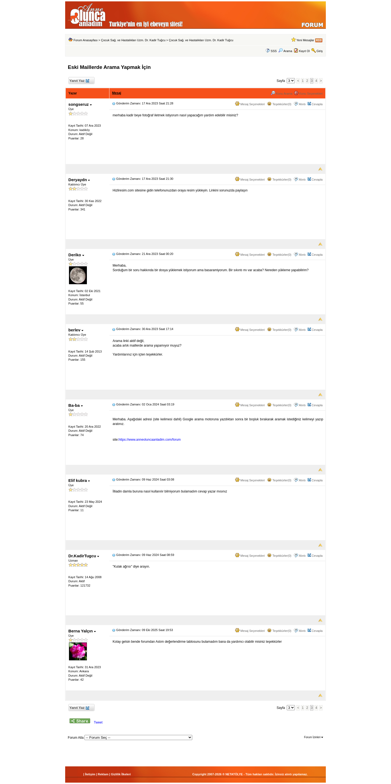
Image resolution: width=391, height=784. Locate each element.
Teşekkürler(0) (279, 104)
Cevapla (317, 104)
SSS (274, 51)
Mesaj (116, 93)
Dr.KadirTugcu (83, 555)
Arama (285, 51)
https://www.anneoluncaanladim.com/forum (150, 439)
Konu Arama (281, 93)
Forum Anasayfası (86, 40)
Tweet (98, 722)
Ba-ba (75, 405)
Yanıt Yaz (79, 81)
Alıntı (302, 104)
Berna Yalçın (82, 631)
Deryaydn (79, 179)
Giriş (320, 51)
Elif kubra (79, 480)
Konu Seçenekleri (308, 93)
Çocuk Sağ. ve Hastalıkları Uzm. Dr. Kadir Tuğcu (133, 40)
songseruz (80, 104)
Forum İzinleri (313, 737)
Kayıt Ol (304, 51)
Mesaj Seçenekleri (250, 104)
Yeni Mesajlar (305, 40)
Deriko (76, 254)
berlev (75, 330)
